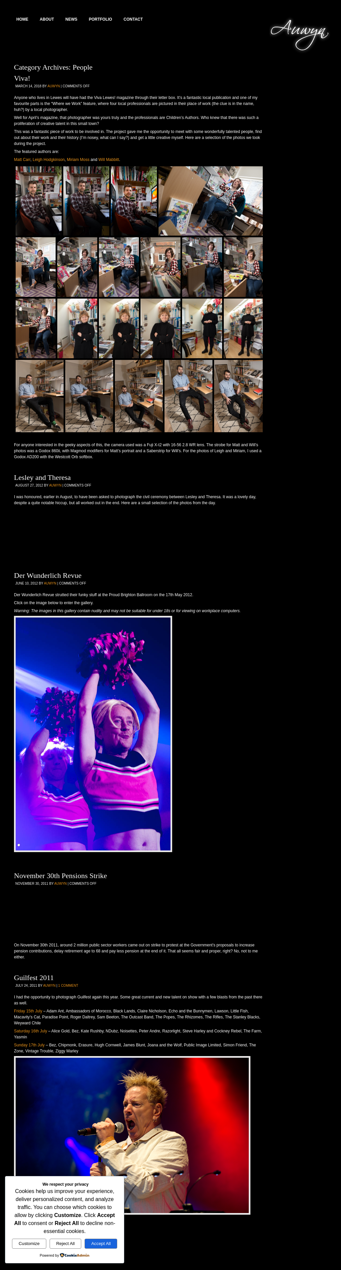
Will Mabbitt (108, 159)
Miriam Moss (78, 159)
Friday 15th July (28, 1011)
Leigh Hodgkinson (49, 159)
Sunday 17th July (29, 1045)
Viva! (22, 78)
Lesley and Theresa (42, 477)
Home (22, 19)
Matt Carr (22, 159)
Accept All (101, 1243)
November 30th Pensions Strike (60, 875)
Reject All (65, 1243)
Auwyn (54, 86)
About (47, 19)
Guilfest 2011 (34, 977)
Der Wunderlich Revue (48, 575)
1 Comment (68, 985)
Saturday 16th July (30, 1031)
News (71, 19)
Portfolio (100, 19)
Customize (29, 1243)
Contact (133, 19)
